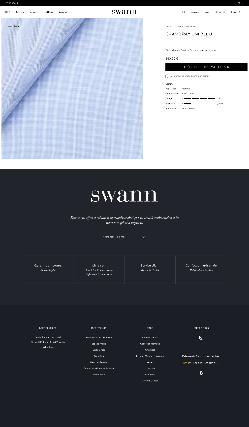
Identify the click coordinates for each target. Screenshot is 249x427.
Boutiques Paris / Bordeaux (99, 337)
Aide (207, 12)
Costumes (150, 368)
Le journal (63, 12)
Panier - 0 (235, 12)
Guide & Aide (99, 349)
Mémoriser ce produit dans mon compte (190, 75)
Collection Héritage (150, 343)
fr (239, 3)
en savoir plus (208, 50)
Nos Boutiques (11, 3)
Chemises (150, 349)
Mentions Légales (99, 362)
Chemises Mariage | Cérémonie (150, 355)
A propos (195, 12)
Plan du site (99, 374)
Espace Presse (99, 343)
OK (144, 236)
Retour (14, 26)
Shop (7, 12)
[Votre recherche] (183, 12)
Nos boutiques (48, 347)
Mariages (34, 12)
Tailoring (20, 12)
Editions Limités (150, 337)
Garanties (99, 355)
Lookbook (48, 12)
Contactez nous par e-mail (48, 337)
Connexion (220, 12)
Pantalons (150, 374)
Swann (168, 26)
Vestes (150, 362)
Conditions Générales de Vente (99, 368)
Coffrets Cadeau (150, 380)
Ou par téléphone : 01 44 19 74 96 (48, 342)
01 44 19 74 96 (150, 270)
